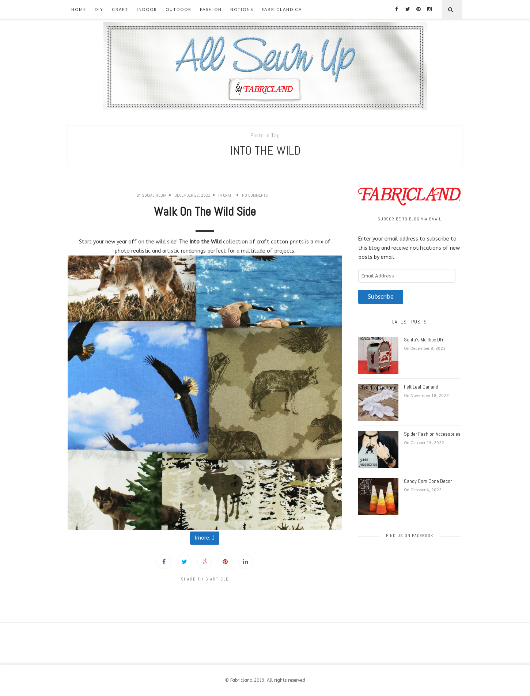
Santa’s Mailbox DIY (424, 339)
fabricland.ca (282, 9)
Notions (241, 9)
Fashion (211, 9)
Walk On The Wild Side (205, 211)
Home (78, 9)
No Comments (255, 195)
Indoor (147, 9)
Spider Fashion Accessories (432, 434)
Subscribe (381, 297)
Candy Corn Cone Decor (428, 481)
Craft (120, 9)
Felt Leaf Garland (421, 386)
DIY (99, 9)
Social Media (154, 195)
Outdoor (179, 9)
